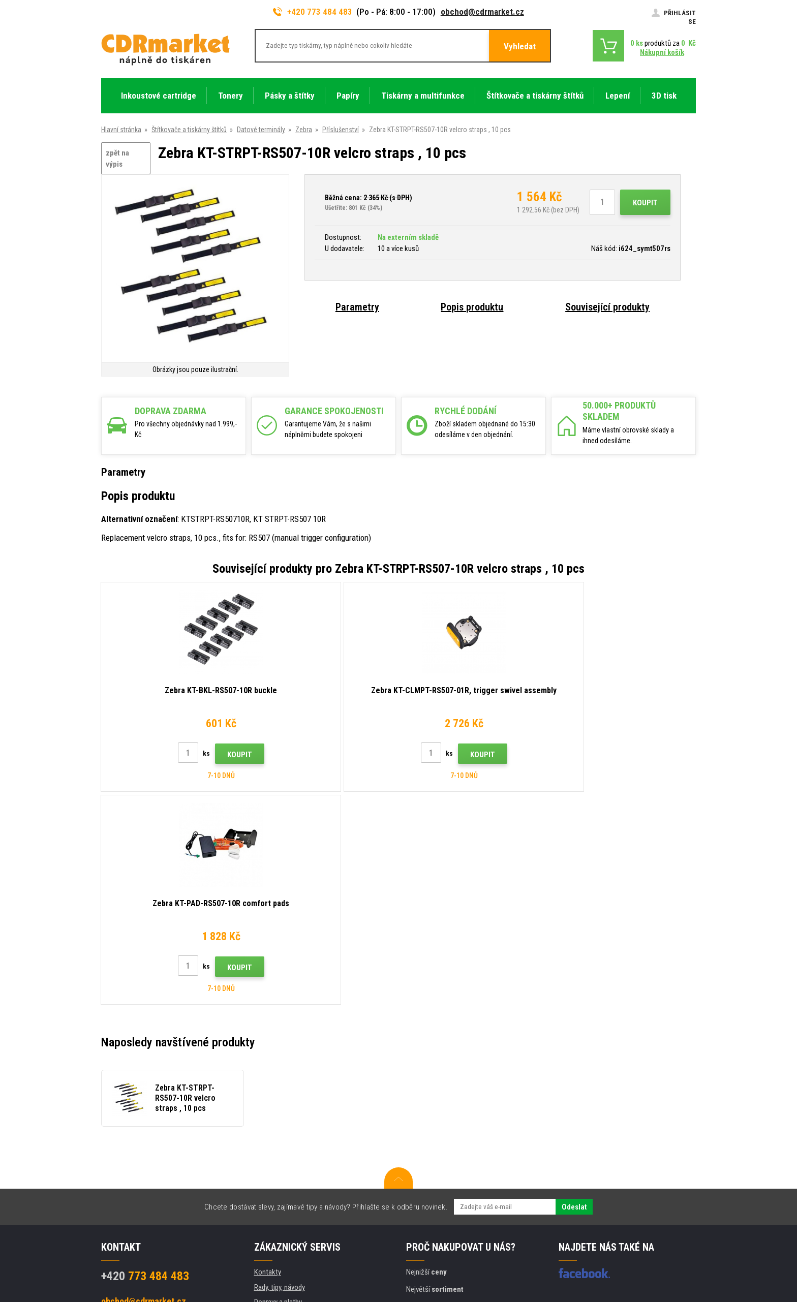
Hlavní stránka (121, 130)
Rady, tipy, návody (279, 1074)
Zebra (303, 130)
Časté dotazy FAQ (281, 1119)
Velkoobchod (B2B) (283, 1104)
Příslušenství (340, 130)
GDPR (262, 1164)
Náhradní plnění (276, 1209)
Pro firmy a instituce (283, 1179)
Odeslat (574, 994)
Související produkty (607, 307)
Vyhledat (520, 46)
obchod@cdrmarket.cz (482, 12)
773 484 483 (145, 1063)
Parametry (357, 307)
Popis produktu (472, 307)
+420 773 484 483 (312, 12)
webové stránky (624, 1255)
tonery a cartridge (463, 1288)
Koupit (645, 202)
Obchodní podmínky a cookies (298, 1149)
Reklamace (270, 1134)
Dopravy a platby (278, 1089)
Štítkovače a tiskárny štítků (189, 130)
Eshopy (584, 1255)
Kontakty (267, 1059)
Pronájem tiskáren (281, 1194)
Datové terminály (261, 130)
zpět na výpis (117, 158)
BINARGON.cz (676, 1255)
